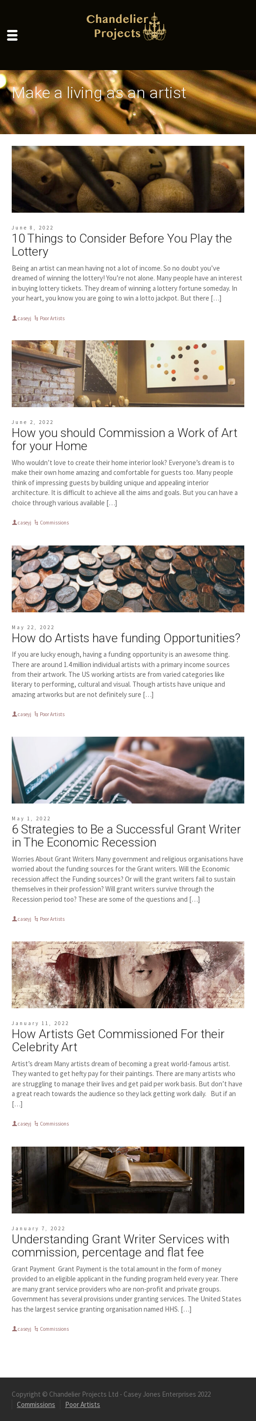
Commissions (54, 522)
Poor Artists (52, 318)
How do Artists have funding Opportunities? (126, 638)
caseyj (24, 318)
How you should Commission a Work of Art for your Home (124, 439)
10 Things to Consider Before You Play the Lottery (122, 245)
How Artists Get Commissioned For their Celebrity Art (118, 1041)
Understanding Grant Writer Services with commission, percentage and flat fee (120, 1246)
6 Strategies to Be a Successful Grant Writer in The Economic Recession (126, 836)
